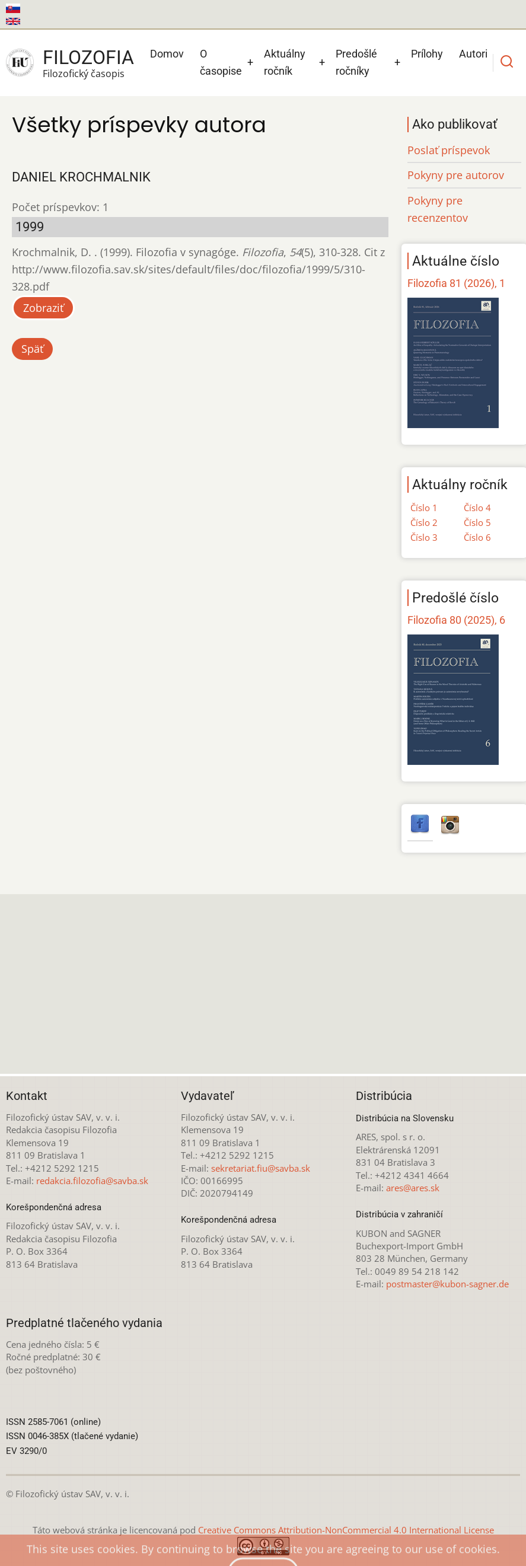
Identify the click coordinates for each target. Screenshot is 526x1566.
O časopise (221, 62)
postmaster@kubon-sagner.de (447, 1284)
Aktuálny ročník (284, 62)
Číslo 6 (477, 537)
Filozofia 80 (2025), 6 (456, 620)
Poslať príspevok (448, 150)
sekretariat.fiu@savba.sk (260, 1168)
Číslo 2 (424, 522)
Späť (32, 349)
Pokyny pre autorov (455, 175)
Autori (473, 53)
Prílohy (427, 53)
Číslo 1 (424, 508)
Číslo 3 (424, 537)
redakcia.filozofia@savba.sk (92, 1181)
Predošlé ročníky (356, 62)
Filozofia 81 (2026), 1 (456, 283)
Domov (167, 53)
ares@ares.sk (412, 1188)
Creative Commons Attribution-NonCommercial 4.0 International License (346, 1530)
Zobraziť (43, 308)
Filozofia (88, 57)
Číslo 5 (477, 522)
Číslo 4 (477, 508)
